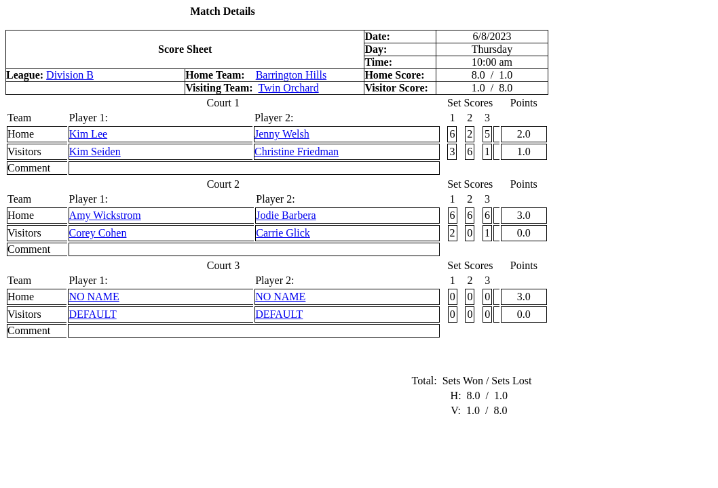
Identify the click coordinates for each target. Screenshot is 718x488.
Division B (70, 75)
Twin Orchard (289, 88)
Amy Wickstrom (105, 215)
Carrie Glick (283, 233)
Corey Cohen (98, 233)
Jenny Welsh (281, 134)
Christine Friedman (296, 151)
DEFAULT (92, 314)
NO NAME (94, 296)
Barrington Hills (291, 75)
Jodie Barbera (286, 215)
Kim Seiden (95, 151)
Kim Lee (88, 134)
